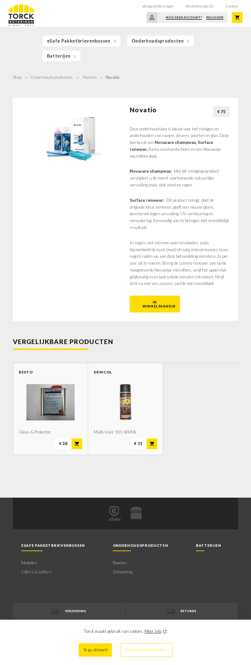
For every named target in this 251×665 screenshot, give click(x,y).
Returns (181, 611)
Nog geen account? (184, 17)
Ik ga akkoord (95, 649)
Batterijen (62, 55)
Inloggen (214, 17)
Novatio (112, 77)
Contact (231, 6)
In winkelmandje (159, 304)
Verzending (68, 611)
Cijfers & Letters (36, 571)
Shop (17, 77)
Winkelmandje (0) (200, 6)
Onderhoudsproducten (161, 40)
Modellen (29, 562)
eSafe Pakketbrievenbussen (82, 40)
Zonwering (122, 571)
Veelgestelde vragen (158, 6)
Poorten (90, 77)
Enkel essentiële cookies (146, 649)
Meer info (152, 631)
